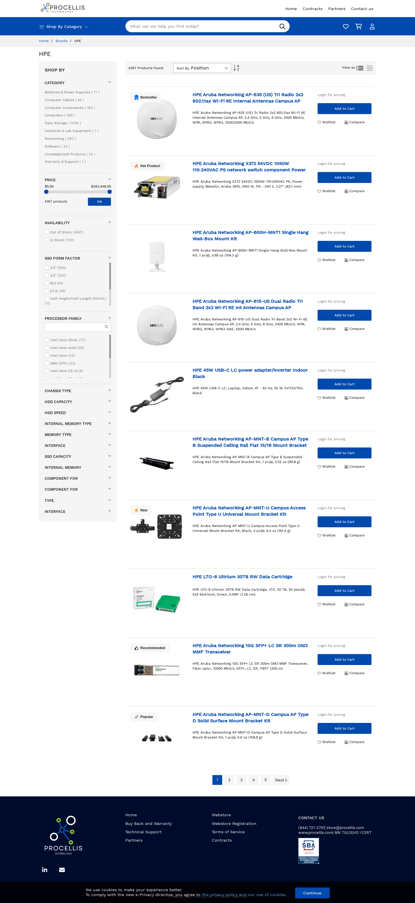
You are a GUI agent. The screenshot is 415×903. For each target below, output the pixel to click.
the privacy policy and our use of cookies (243, 894)
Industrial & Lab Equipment (71, 131)
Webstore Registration (234, 823)
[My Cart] (357, 26)
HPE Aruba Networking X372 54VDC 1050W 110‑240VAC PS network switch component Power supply (249, 170)
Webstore (221, 815)
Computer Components (70, 108)
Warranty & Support (65, 162)
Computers (60, 115)
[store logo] (63, 8)
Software (57, 146)
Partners (133, 840)
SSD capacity (58, 456)
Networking (60, 139)
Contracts (222, 840)
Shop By (55, 70)
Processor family (63, 318)
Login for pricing (331, 95)
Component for (61, 478)
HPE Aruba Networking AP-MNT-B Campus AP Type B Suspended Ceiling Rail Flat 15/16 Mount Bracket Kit (250, 445)
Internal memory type (68, 424)
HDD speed (55, 413)
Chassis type (58, 391)
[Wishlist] (344, 26)
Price (50, 180)
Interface (55, 445)
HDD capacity (58, 402)
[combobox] (207, 26)
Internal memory (63, 467)
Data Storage (63, 123)
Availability (57, 223)
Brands (62, 41)
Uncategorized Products (70, 154)
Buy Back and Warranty (148, 823)
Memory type (58, 434)
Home (44, 41)
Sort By (183, 68)
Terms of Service (228, 832)
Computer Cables (64, 100)
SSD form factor (62, 258)
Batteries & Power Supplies (72, 92)
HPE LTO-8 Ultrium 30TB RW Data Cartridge (242, 576)
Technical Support (143, 832)
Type (49, 500)
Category (55, 83)
